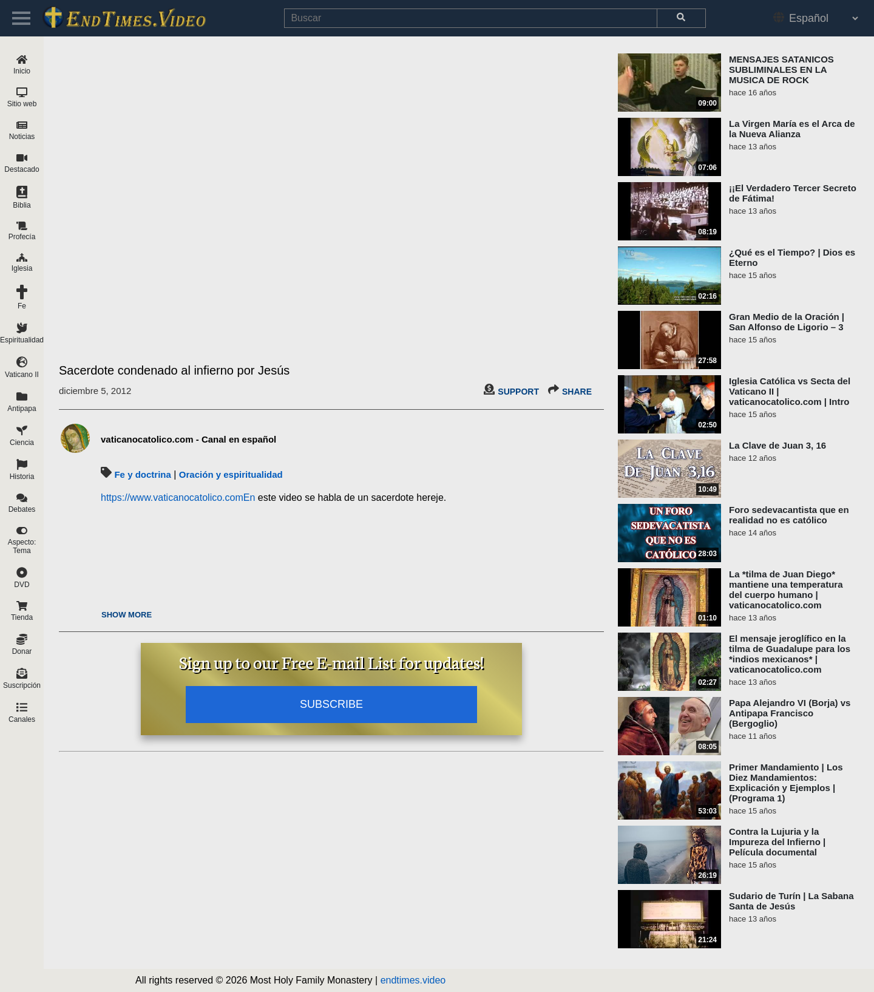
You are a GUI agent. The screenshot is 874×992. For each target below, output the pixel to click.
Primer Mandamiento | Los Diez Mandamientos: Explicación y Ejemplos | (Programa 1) (786, 782)
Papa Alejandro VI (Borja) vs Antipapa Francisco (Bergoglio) (789, 713)
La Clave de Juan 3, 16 (777, 445)
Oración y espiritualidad (231, 474)
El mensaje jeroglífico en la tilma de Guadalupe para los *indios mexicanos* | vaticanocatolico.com (789, 653)
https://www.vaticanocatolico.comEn (178, 497)
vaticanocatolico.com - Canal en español (188, 439)
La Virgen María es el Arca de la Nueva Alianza (792, 128)
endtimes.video (413, 980)
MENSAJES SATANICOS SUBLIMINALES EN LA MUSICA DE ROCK (781, 69)
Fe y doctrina (142, 474)
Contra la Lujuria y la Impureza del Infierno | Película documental (777, 841)
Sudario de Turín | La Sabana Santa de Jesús (791, 901)
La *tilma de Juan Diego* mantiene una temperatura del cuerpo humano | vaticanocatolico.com (786, 589)
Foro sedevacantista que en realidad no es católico (789, 514)
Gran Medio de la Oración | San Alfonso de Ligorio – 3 (786, 321)
